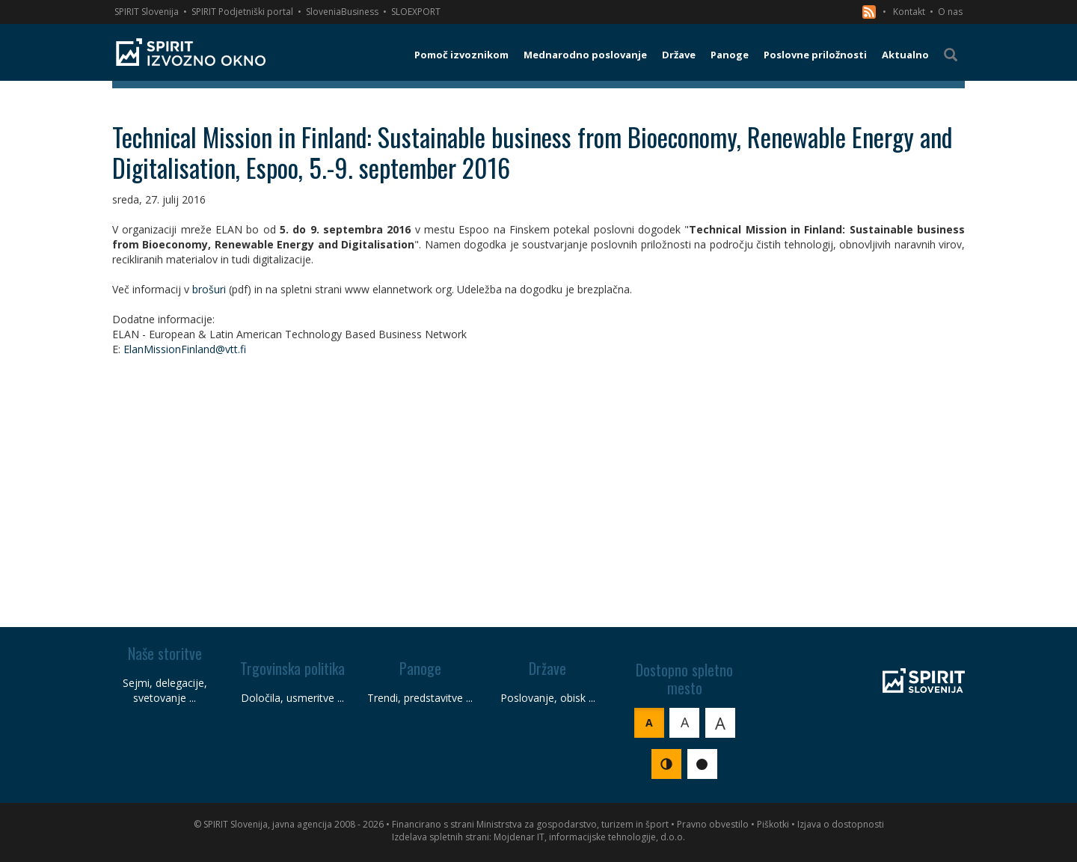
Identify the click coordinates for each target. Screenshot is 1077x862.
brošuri (209, 289)
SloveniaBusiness (342, 11)
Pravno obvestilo (713, 824)
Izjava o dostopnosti (840, 824)
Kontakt (909, 11)
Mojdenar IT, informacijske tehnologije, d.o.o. (589, 837)
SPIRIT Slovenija (146, 11)
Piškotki (773, 824)
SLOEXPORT (416, 11)
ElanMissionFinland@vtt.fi (184, 349)
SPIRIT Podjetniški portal (242, 11)
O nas (950, 11)
